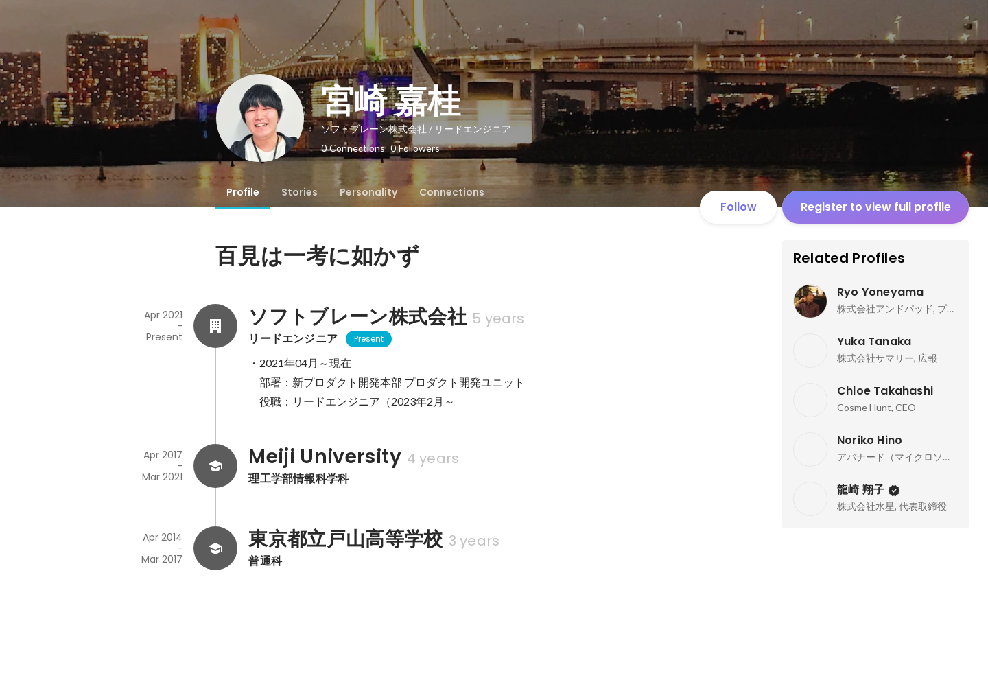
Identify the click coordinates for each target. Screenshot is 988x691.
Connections (451, 192)
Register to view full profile (876, 207)
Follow (738, 207)
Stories (299, 192)
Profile (242, 192)
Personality (368, 192)
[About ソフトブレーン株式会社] (215, 326)
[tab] (242, 192)
